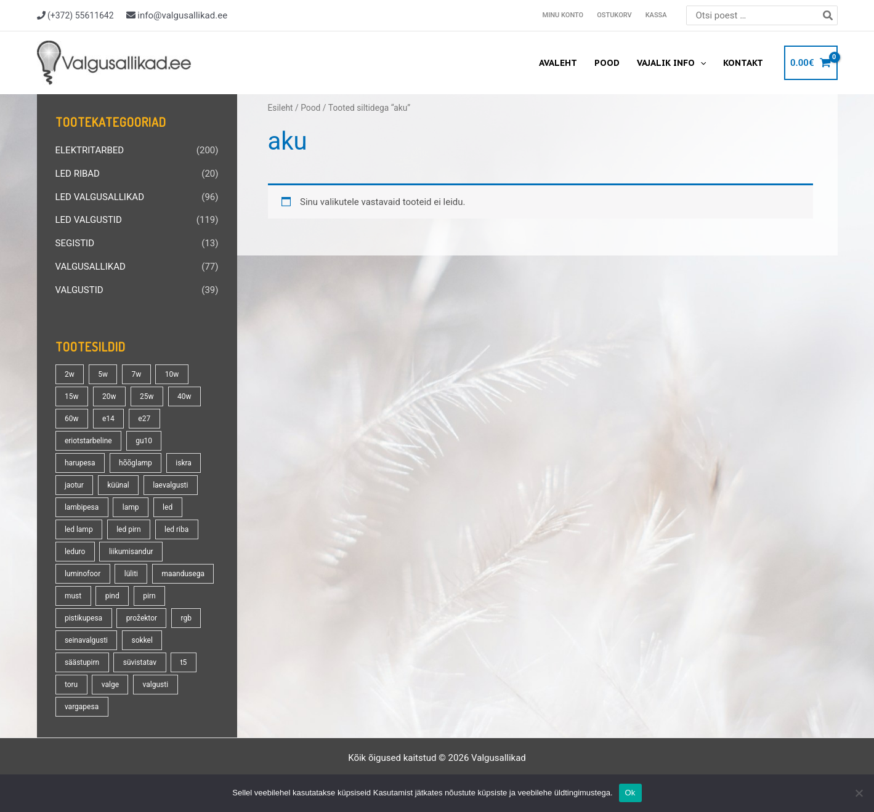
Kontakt (743, 62)
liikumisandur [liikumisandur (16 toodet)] (131, 551)
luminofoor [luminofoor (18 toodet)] (82, 573)
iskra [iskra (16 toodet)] (184, 463)
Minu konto (563, 15)
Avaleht (558, 62)
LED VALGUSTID (88, 219)
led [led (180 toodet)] (167, 507)
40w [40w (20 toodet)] (184, 396)
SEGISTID (75, 243)
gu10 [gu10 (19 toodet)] (144, 440)
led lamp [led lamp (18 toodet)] (79, 529)
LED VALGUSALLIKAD (99, 197)
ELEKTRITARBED (89, 150)
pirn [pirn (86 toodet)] (149, 596)
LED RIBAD (77, 173)
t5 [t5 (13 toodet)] (183, 662)
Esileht (280, 108)
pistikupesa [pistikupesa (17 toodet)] (83, 618)
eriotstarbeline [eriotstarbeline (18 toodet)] (88, 440)
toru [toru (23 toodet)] (71, 684)
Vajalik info (671, 62)
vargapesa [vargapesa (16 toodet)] (82, 706)
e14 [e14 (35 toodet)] (108, 418)
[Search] (828, 15)
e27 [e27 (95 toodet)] (144, 418)
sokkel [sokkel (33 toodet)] (142, 640)
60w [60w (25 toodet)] (72, 418)
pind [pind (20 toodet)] (112, 596)
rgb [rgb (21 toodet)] (186, 618)
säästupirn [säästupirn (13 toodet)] (82, 662)
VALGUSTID (79, 289)
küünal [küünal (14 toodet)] (118, 485)
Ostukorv (614, 15)
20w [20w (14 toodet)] (109, 396)
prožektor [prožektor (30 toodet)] (141, 618)
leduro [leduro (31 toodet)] (75, 551)
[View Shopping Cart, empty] (811, 63)
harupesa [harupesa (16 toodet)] (80, 463)
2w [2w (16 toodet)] (70, 374)
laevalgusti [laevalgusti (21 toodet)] (170, 485)
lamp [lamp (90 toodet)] (131, 507)
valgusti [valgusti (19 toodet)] (156, 684)
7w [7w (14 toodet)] (136, 374)
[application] (700, 62)
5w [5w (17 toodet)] (103, 374)
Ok (630, 792)
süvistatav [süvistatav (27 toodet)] (139, 662)
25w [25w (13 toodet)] (147, 396)
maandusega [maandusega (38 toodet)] (183, 573)
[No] (858, 793)
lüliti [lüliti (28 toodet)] (131, 573)
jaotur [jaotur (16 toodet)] (74, 485)
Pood (607, 62)
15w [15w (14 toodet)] (72, 396)
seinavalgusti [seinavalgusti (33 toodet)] (86, 640)
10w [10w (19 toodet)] (172, 374)
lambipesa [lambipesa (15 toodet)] (82, 507)
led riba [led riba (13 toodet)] (176, 529)
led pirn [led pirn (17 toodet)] (128, 529)
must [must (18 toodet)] (73, 596)
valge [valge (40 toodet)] (110, 684)
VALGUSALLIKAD (90, 266)
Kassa (656, 15)
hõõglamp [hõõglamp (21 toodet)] (135, 463)
